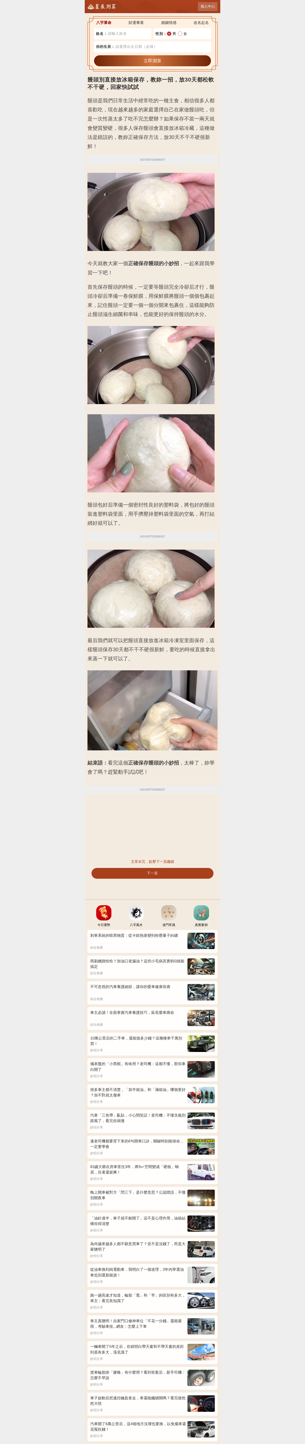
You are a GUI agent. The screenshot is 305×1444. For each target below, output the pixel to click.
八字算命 (103, 23)
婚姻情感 (168, 23)
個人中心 (208, 6)
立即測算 (152, 60)
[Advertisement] (152, 826)
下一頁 (152, 873)
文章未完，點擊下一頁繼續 (152, 862)
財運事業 (136, 23)
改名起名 (201, 23)
